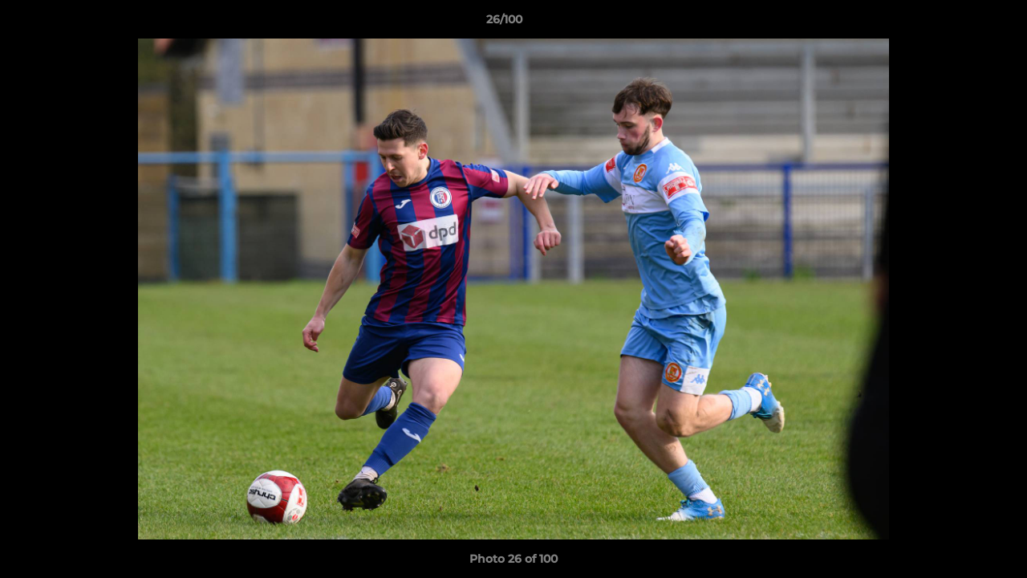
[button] (959, 23)
